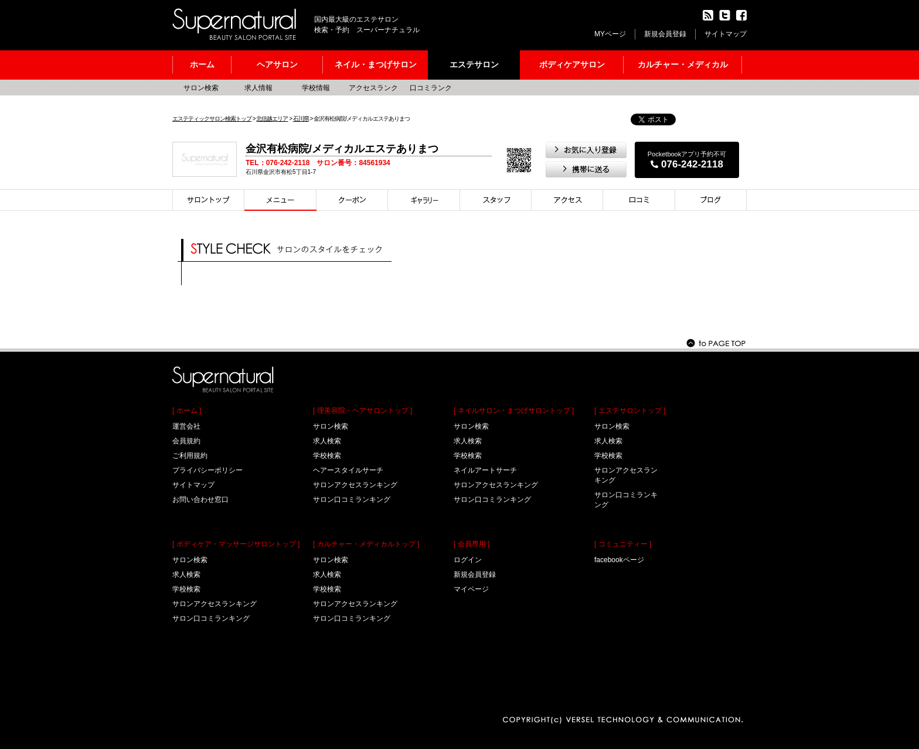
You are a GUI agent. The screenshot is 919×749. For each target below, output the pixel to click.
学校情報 (316, 88)
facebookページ (619, 560)
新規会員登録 (665, 34)
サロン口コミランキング (211, 618)
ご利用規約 (189, 456)
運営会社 (186, 426)
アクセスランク (373, 88)
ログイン (468, 560)
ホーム (202, 64)
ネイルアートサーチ (485, 470)
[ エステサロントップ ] (629, 410)
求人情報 (258, 88)
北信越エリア (272, 118)
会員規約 (186, 441)
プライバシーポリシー (207, 470)
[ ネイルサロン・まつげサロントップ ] (514, 410)
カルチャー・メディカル (683, 64)
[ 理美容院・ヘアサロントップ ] (362, 410)
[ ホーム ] (186, 410)
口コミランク (431, 88)
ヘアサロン (277, 64)
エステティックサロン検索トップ (211, 118)
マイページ (471, 589)
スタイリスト (496, 200)
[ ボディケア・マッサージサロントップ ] (235, 544)
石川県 (301, 118)
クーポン (352, 200)
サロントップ (208, 200)
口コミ (639, 200)
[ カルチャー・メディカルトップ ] (366, 544)
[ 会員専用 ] (471, 544)
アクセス (567, 200)
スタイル (424, 200)
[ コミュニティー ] (622, 544)
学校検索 (186, 589)
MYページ (610, 34)
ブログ (711, 200)
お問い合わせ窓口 (200, 499)
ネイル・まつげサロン (376, 64)
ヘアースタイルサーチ (348, 470)
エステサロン (474, 64)
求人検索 (186, 574)
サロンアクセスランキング (214, 604)
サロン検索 (201, 88)
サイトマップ (725, 34)
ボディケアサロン (572, 64)
